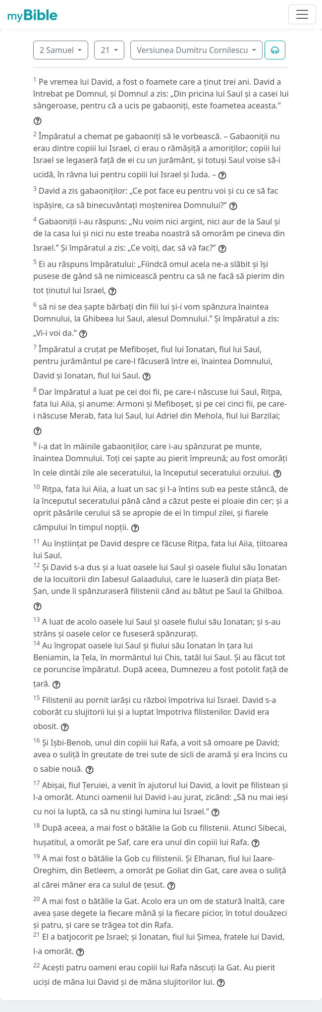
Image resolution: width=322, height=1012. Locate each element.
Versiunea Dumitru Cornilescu (193, 50)
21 (106, 50)
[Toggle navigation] (302, 14)
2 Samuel (58, 50)
